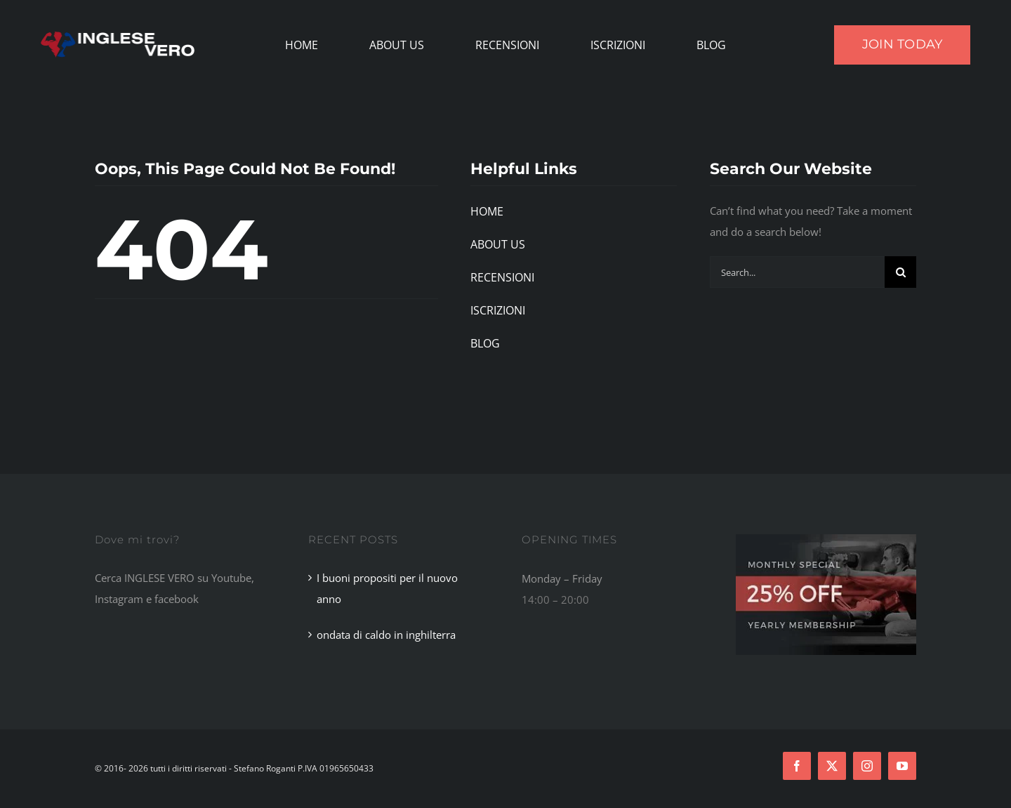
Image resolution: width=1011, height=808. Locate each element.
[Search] (900, 272)
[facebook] (797, 766)
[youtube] (902, 766)
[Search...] (797, 272)
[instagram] (867, 766)
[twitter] (832, 766)
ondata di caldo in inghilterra (386, 635)
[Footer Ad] (826, 539)
